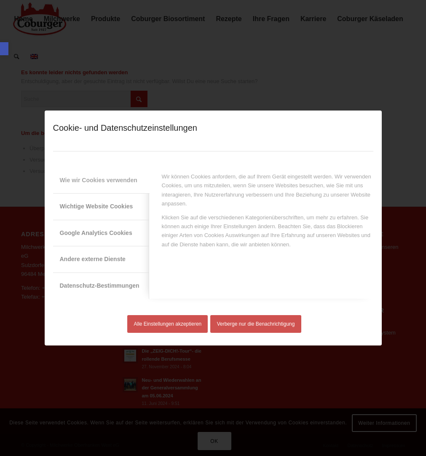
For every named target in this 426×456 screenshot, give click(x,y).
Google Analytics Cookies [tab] (96, 232)
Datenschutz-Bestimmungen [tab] (99, 285)
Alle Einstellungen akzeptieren (168, 324)
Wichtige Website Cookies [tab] (96, 206)
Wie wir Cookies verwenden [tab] (98, 180)
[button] (4, 48)
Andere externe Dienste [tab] (93, 259)
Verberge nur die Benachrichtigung (256, 324)
